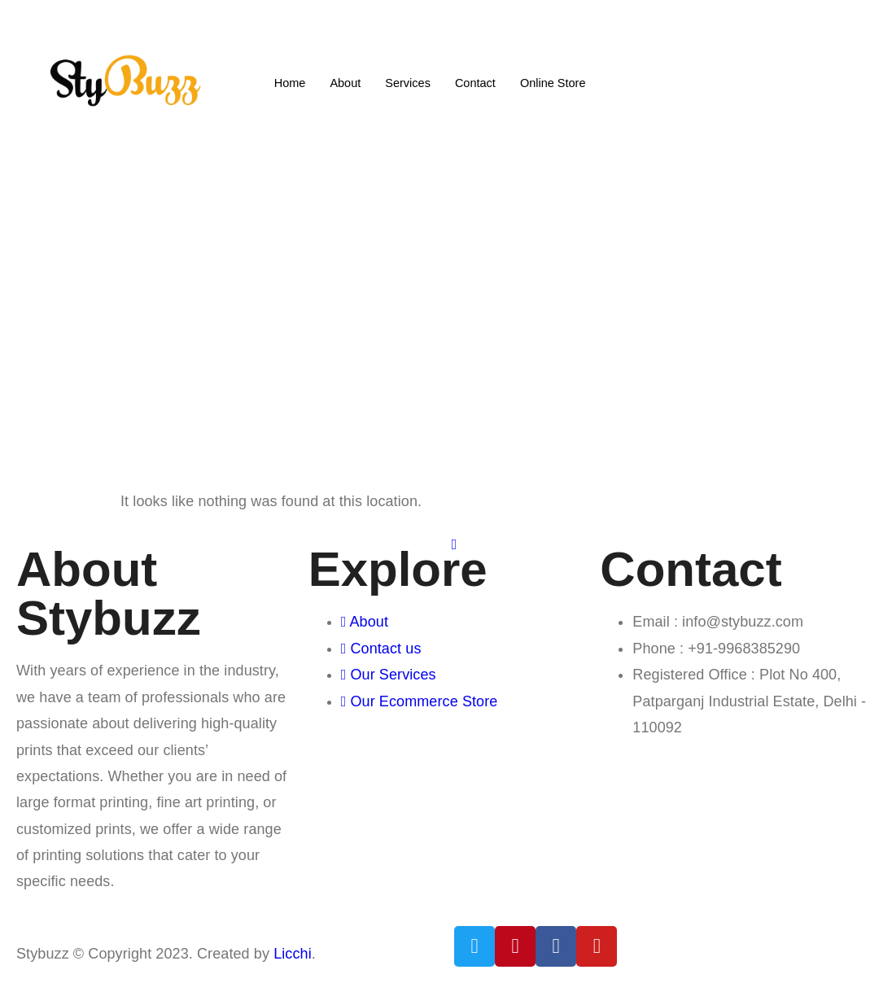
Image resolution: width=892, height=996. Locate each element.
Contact (476, 82)
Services (407, 82)
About (343, 82)
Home (286, 82)
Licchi (292, 954)
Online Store (555, 82)
